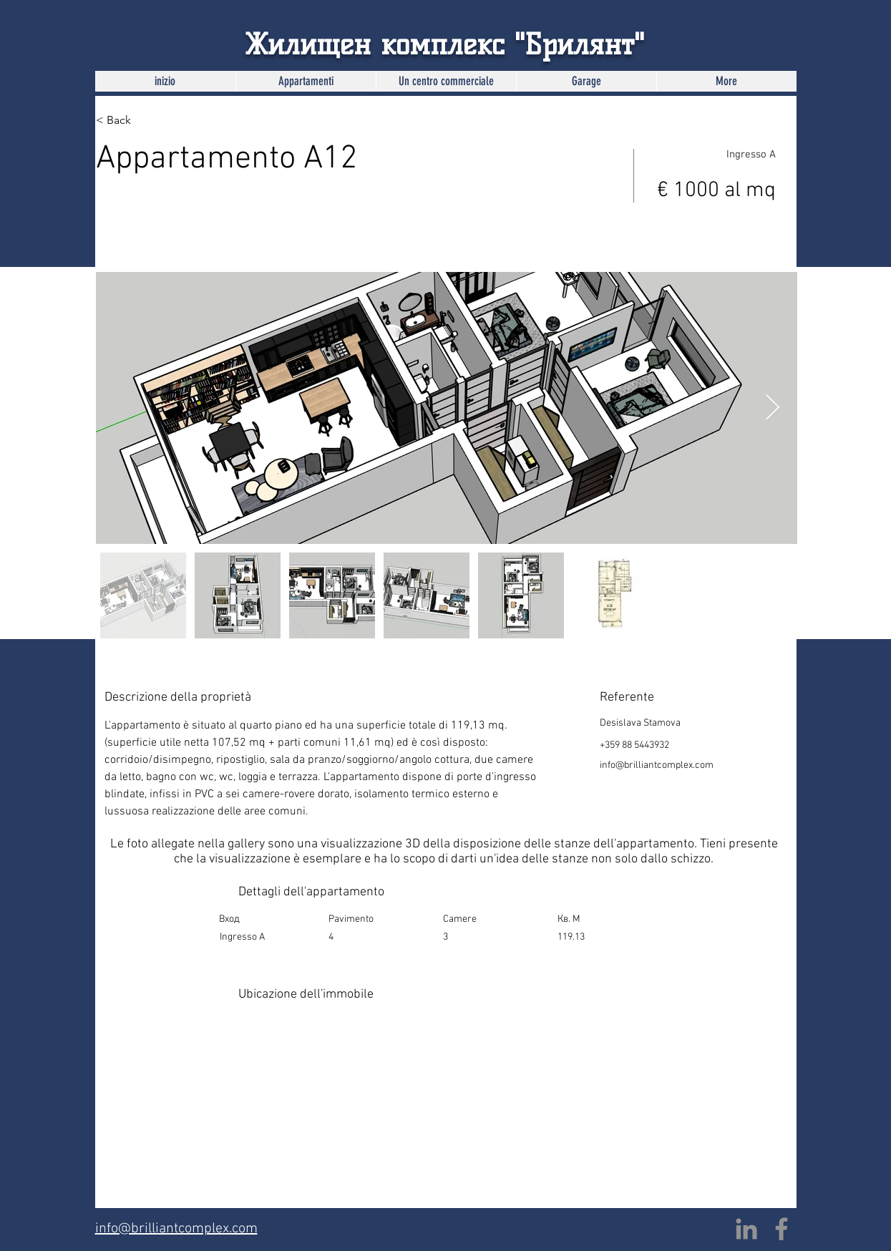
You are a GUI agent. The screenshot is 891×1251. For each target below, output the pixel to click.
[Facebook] (781, 1229)
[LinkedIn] (746, 1229)
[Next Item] (772, 408)
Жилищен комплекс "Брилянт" (444, 44)
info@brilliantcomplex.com (657, 765)
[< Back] (147, 120)
